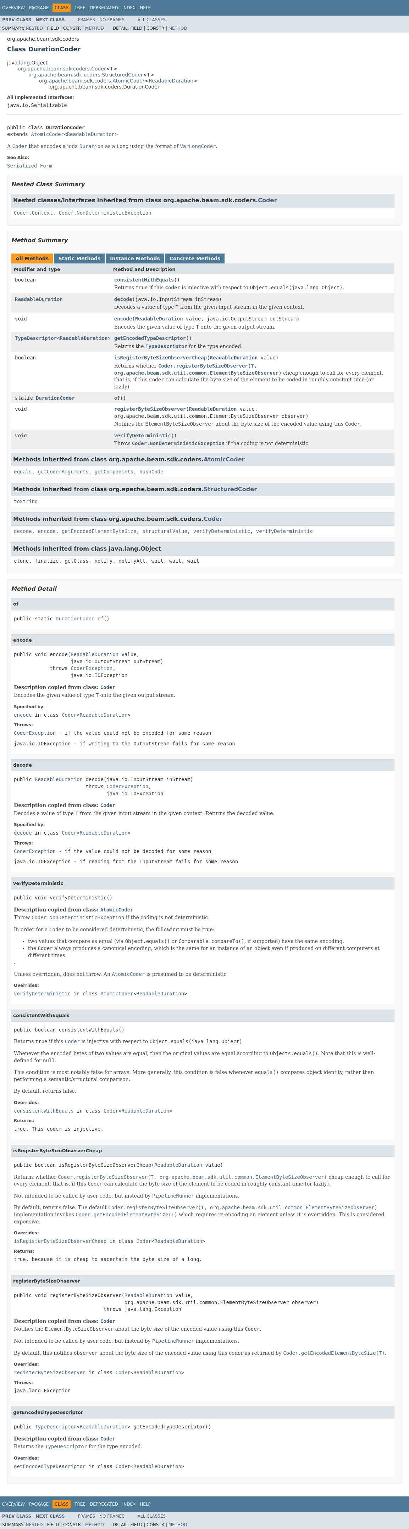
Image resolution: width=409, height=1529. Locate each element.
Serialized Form (29, 166)
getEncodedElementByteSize (99, 531)
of (117, 398)
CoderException (91, 668)
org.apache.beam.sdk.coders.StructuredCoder (85, 75)
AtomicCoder (47, 134)
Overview (13, 7)
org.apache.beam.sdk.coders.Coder (62, 69)
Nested (34, 28)
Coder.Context (33, 213)
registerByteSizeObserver (150, 409)
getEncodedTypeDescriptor (150, 338)
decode (123, 299)
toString (26, 501)
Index (129, 7)
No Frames (112, 19)
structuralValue (164, 531)
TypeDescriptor (36, 338)
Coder (267, 200)
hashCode (151, 471)
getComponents (114, 471)
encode (123, 319)
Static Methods (79, 258)
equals (23, 471)
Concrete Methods (195, 258)
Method (94, 28)
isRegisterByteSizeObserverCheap (160, 357)
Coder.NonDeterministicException (105, 213)
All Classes (152, 19)
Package (39, 7)
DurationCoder (55, 398)
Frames (86, 19)
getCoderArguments (63, 471)
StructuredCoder (230, 489)
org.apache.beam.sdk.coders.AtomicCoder (91, 81)
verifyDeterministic (142, 435)
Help (145, 7)
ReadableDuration (171, 81)
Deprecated (104, 7)
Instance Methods (135, 258)
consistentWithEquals (144, 280)
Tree (79, 7)
